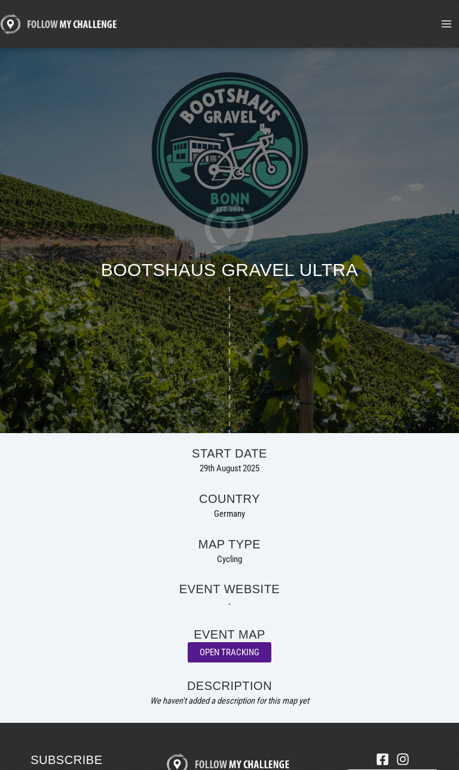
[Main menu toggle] (446, 23)
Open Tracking (229, 652)
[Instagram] (402, 759)
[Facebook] (382, 759)
